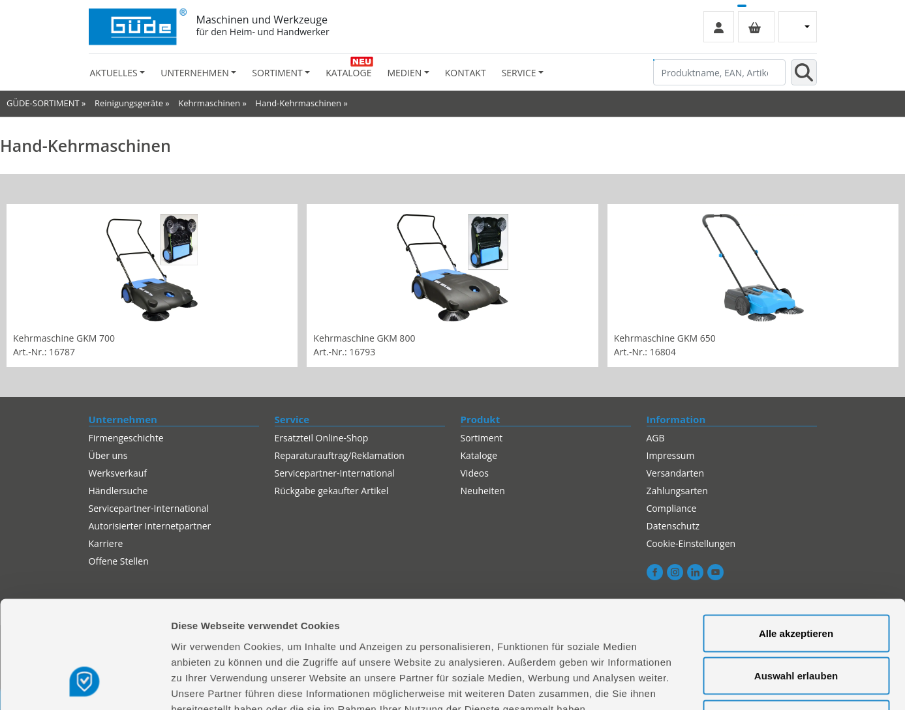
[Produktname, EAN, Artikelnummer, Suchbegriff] (719, 72)
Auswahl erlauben (796, 581)
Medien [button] (404, 73)
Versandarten (675, 473)
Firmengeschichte (126, 438)
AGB (656, 438)
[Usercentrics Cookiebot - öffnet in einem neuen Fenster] (84, 684)
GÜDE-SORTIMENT (43, 103)
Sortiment (482, 438)
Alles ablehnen (796, 624)
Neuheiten (483, 490)
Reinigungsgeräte (129, 103)
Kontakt (465, 73)
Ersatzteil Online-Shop (322, 438)
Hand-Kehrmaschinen (298, 103)
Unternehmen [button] (194, 73)
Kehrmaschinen (209, 103)
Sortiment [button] (277, 73)
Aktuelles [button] (114, 73)
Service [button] (519, 73)
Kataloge (348, 73)
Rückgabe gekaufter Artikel (332, 490)
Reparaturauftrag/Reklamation (340, 455)
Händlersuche (118, 490)
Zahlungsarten (677, 490)
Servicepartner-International (335, 473)
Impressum (671, 455)
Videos (475, 473)
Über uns (108, 455)
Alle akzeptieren (796, 538)
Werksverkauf (118, 473)
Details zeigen (694, 684)
